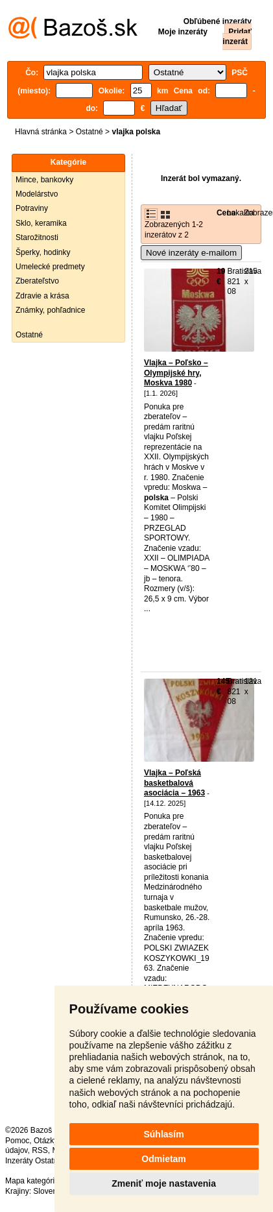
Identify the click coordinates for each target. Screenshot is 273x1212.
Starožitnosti (37, 237)
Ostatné (89, 131)
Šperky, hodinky (43, 252)
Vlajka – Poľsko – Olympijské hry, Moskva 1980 (176, 372)
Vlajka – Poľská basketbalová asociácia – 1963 (174, 782)
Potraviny (32, 208)
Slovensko (51, 1191)
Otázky (45, 1140)
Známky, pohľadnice (50, 310)
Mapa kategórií (30, 1180)
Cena (226, 212)
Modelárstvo (37, 194)
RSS (40, 1150)
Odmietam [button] (163, 1159)
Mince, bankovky (44, 179)
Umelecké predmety (50, 266)
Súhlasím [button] (163, 1134)
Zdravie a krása (42, 295)
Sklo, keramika (41, 223)
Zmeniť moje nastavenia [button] (164, 1183)
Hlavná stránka (41, 131)
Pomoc (17, 1140)
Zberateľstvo (37, 280)
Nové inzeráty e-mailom (191, 253)
